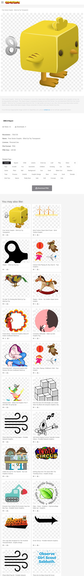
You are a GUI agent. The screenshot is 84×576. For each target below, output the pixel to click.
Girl (64, 558)
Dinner (65, 563)
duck (63, 174)
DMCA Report (8, 121)
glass (67, 163)
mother (26, 558)
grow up (43, 163)
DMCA (28, 572)
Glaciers (46, 552)
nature (17, 178)
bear (47, 174)
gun (41, 170)
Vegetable (54, 563)
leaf (52, 163)
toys (5, 166)
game (6, 170)
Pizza (70, 563)
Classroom (25, 561)
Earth (33, 552)
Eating (74, 563)
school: (4, 561)
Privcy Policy (15, 572)
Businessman (33, 558)
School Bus (49, 561)
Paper (75, 561)
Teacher (15, 561)
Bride (17, 558)
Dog (37, 555)
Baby (13, 558)
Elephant (50, 555)
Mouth (75, 558)
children (42, 166)
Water (76, 552)
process (14, 174)
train (5, 174)
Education (42, 561)
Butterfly (20, 555)
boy (67, 558)
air (75, 163)
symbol (6, 163)
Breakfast (9, 563)
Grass (50, 552)
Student (10, 561)
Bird (16, 555)
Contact (22, 572)
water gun (59, 170)
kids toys (7, 178)
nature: (4, 552)
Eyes (47, 558)
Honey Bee (63, 555)
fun (22, 166)
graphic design (36, 174)
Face (79, 558)
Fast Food (29, 563)
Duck (40, 555)
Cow (33, 555)
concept (53, 178)
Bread (78, 563)
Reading (32, 561)
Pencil (36, 561)
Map (54, 561)
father (70, 558)
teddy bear (27, 178)
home (56, 558)
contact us (47, 110)
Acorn (9, 552)
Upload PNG (35, 572)
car (61, 166)
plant (14, 170)
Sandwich (42, 563)
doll (44, 178)
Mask (9, 558)
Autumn (14, 552)
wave (68, 166)
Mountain (71, 552)
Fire (37, 552)
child (24, 163)
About (3, 572)
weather (69, 170)
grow (55, 174)
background (31, 170)
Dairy (14, 563)
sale (37, 178)
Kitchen (61, 563)
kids (62, 178)
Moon (61, 552)
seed (49, 170)
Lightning (56, 552)
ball (22, 170)
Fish (54, 555)
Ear (43, 558)
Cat (25, 555)
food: (4, 563)
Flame (41, 552)
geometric (32, 166)
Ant (9, 555)
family (21, 558)
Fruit (34, 563)
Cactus (24, 552)
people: (4, 558)
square (16, 163)
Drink (23, 563)
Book (20, 561)
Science (71, 561)
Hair (60, 558)
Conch (29, 552)
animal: (4, 555)
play (59, 163)
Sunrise (66, 552)
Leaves (19, 552)
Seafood (49, 563)
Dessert (19, 563)
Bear (12, 555)
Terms (8, 572)
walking (52, 558)
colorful (24, 174)
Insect (69, 555)
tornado (72, 174)
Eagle (44, 555)
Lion (73, 555)
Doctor (39, 558)
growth (14, 166)
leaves (33, 163)
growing (52, 166)
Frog (58, 555)
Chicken (29, 555)
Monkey (78, 555)
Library (65, 561)
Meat (37, 563)
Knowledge (59, 561)
